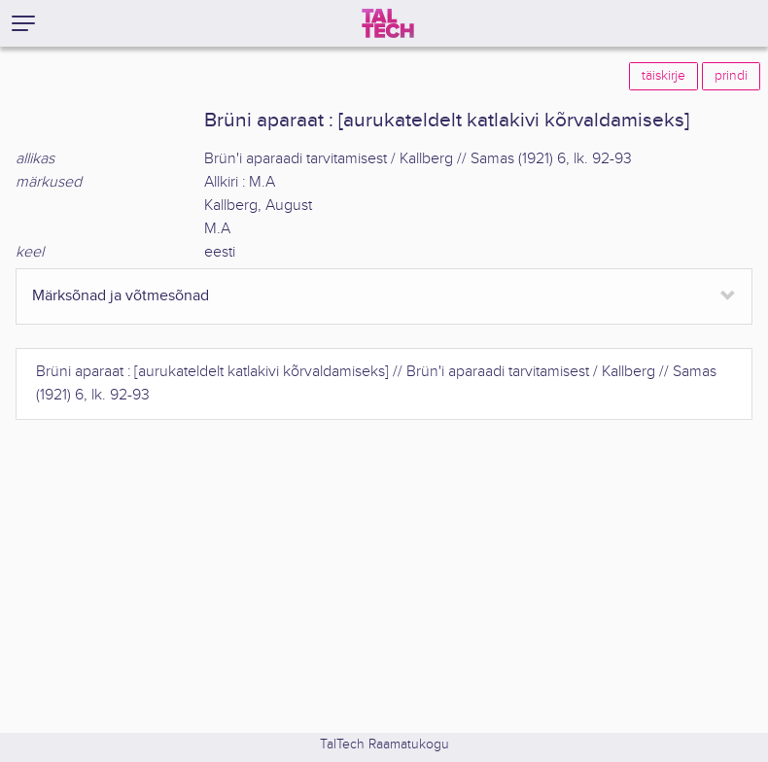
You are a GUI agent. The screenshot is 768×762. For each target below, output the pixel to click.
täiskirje (663, 76)
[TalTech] (388, 23)
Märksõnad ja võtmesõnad (120, 296)
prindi (731, 76)
